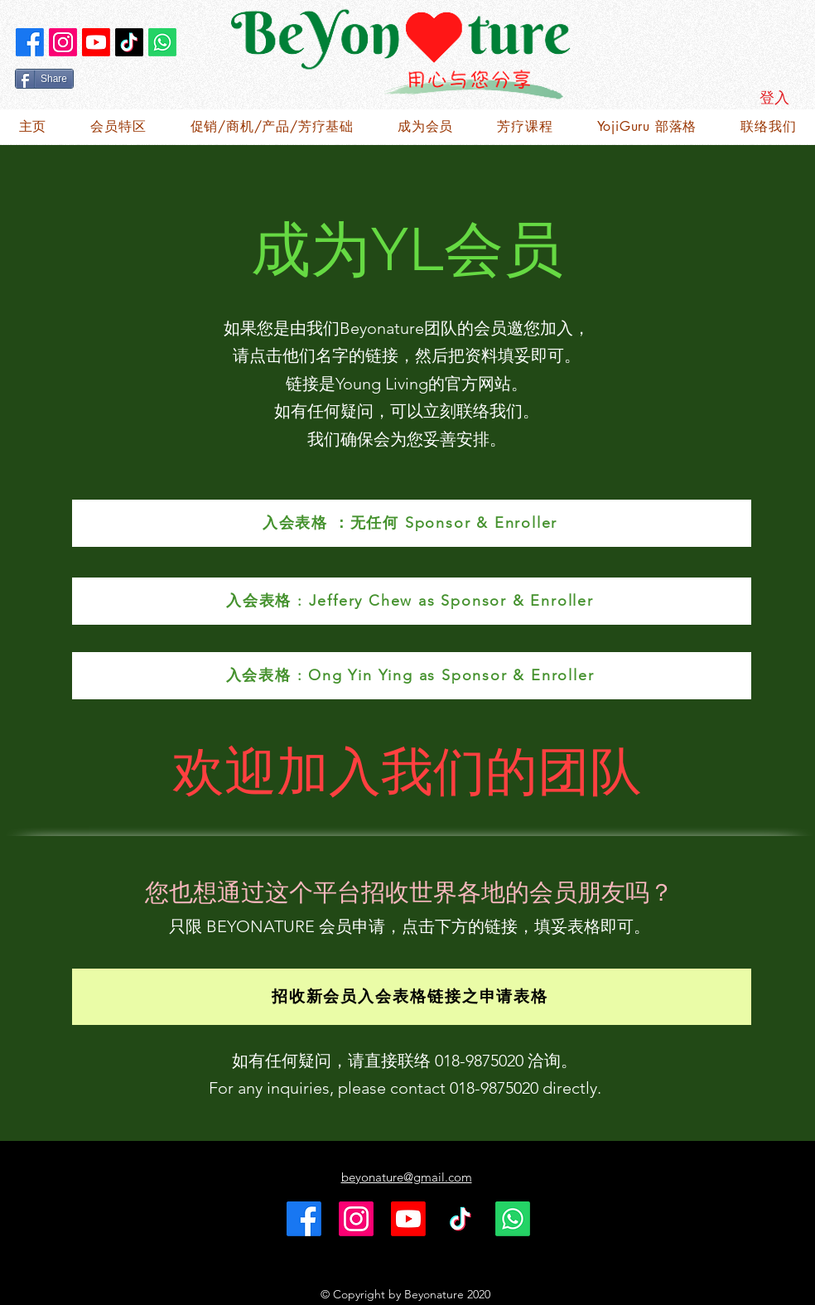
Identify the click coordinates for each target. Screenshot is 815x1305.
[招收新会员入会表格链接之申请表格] (411, 997)
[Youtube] (96, 42)
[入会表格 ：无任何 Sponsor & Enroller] (411, 523)
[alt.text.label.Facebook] (30, 42)
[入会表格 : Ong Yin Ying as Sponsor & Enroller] (411, 675)
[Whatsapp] (162, 42)
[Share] (44, 79)
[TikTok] (129, 42)
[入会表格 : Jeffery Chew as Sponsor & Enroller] (411, 601)
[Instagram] (63, 42)
